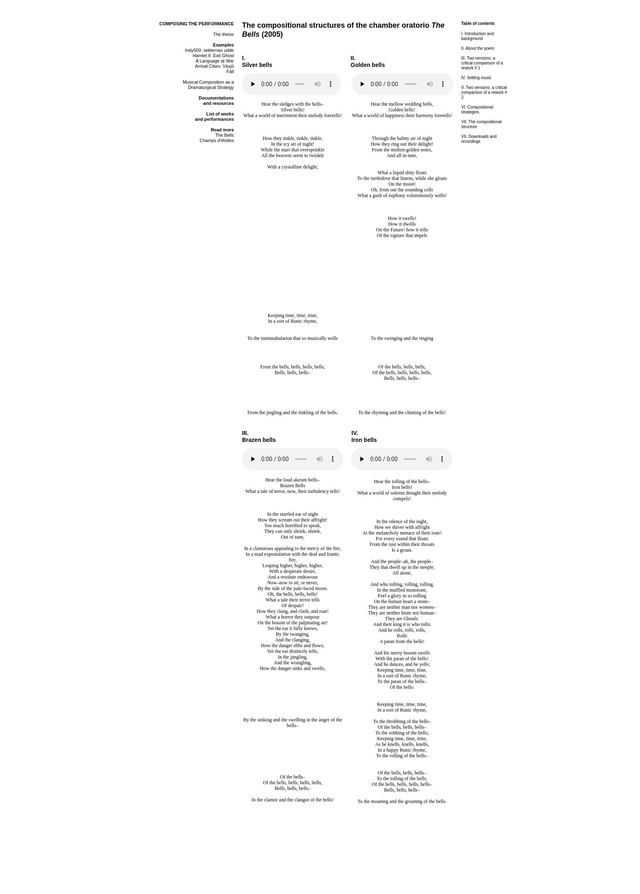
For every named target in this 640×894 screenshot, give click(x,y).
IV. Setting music (476, 77)
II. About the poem (477, 48)
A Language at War (215, 60)
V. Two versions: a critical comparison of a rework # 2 (484, 92)
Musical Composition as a (208, 82)
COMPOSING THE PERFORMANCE (196, 23)
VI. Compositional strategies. (477, 109)
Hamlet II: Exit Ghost (213, 55)
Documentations (216, 97)
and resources (218, 103)
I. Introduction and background (477, 36)
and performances (214, 119)
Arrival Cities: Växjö (214, 66)
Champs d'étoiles (217, 140)
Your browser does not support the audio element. (291, 84)
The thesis (223, 34)
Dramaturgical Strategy (211, 87)
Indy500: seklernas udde (209, 50)
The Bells (224, 135)
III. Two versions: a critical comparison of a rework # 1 (482, 63)
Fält (230, 71)
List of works (220, 113)
